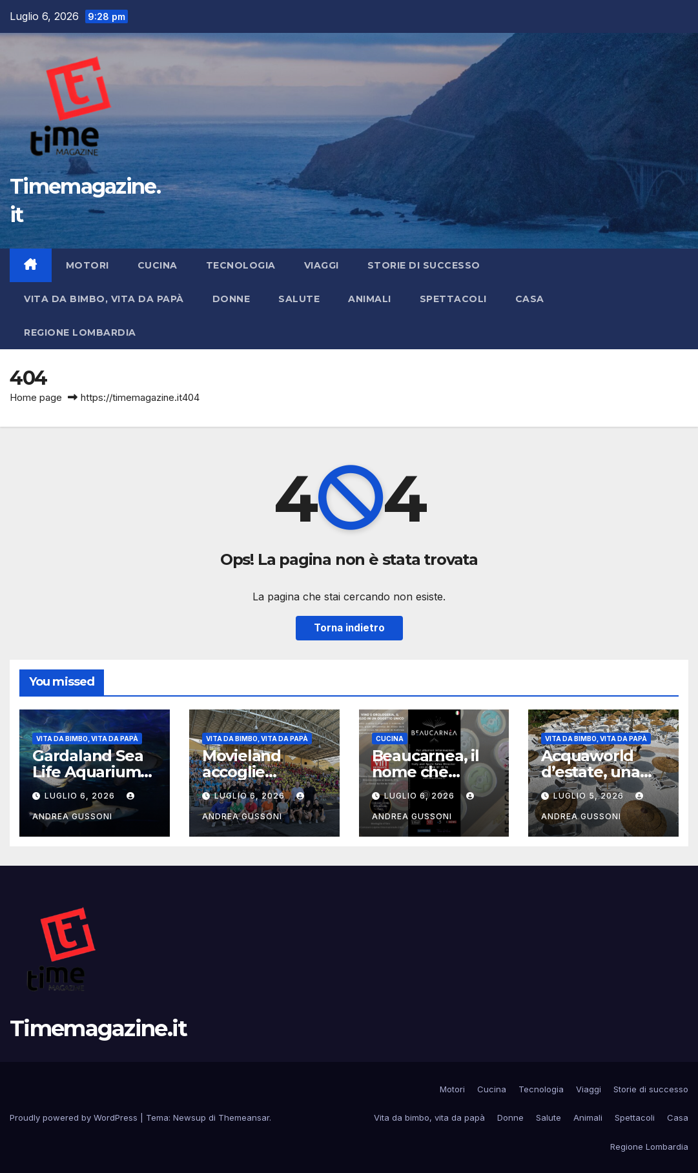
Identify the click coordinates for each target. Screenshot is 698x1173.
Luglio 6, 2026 (81, 796)
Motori (87, 265)
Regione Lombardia (80, 332)
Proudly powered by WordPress (75, 1117)
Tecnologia (241, 265)
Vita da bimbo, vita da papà (104, 299)
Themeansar (243, 1117)
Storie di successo (423, 265)
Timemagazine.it (98, 1028)
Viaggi (321, 265)
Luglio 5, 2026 (589, 796)
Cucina (158, 265)
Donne (231, 299)
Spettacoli (453, 299)
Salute (299, 299)
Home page (36, 397)
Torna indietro (349, 628)
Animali (369, 299)
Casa (529, 299)
